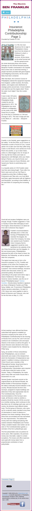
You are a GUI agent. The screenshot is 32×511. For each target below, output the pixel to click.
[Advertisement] (16, 202)
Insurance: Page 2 (8, 479)
